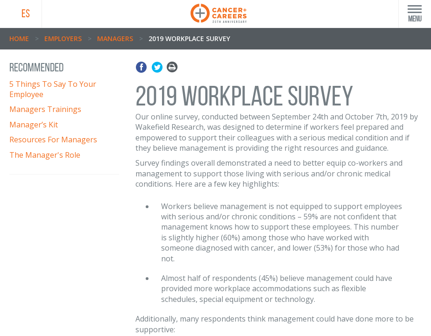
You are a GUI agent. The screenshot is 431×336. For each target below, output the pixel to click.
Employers (63, 38)
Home (19, 38)
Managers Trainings (45, 109)
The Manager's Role (44, 155)
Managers (115, 38)
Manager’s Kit (33, 124)
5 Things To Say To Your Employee (52, 89)
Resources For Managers (53, 139)
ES (25, 13)
